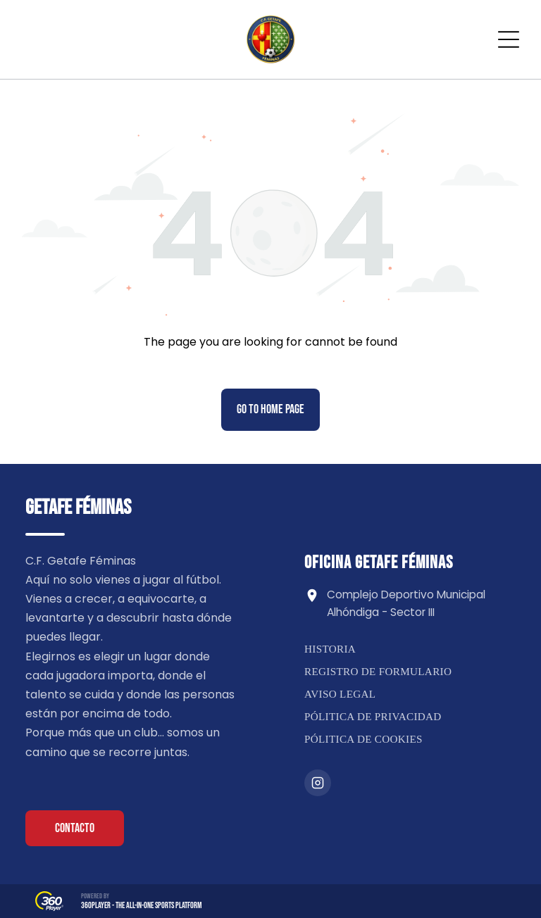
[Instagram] (317, 782)
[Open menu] (508, 39)
